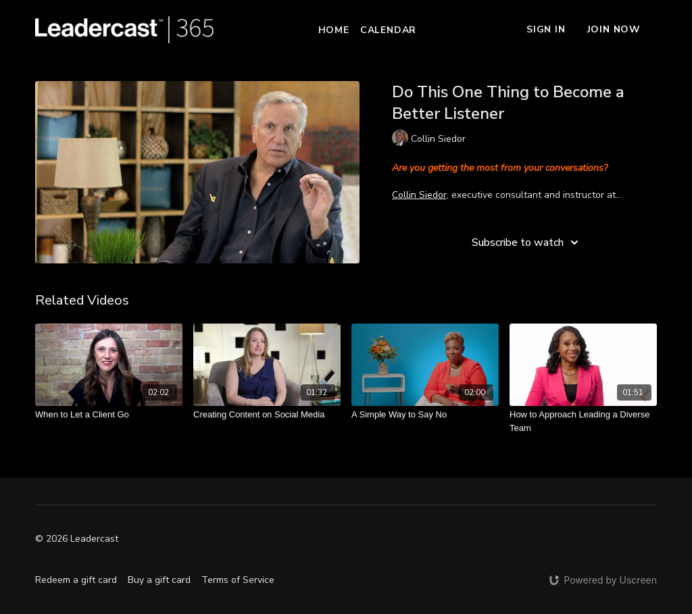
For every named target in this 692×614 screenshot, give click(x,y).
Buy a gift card (159, 579)
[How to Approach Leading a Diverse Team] (583, 421)
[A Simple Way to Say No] (425, 414)
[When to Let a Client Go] (108, 414)
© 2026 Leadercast (76, 539)
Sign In (546, 29)
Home (333, 30)
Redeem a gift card (76, 579)
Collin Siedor (419, 194)
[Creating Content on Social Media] (267, 414)
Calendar (388, 30)
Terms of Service (237, 579)
